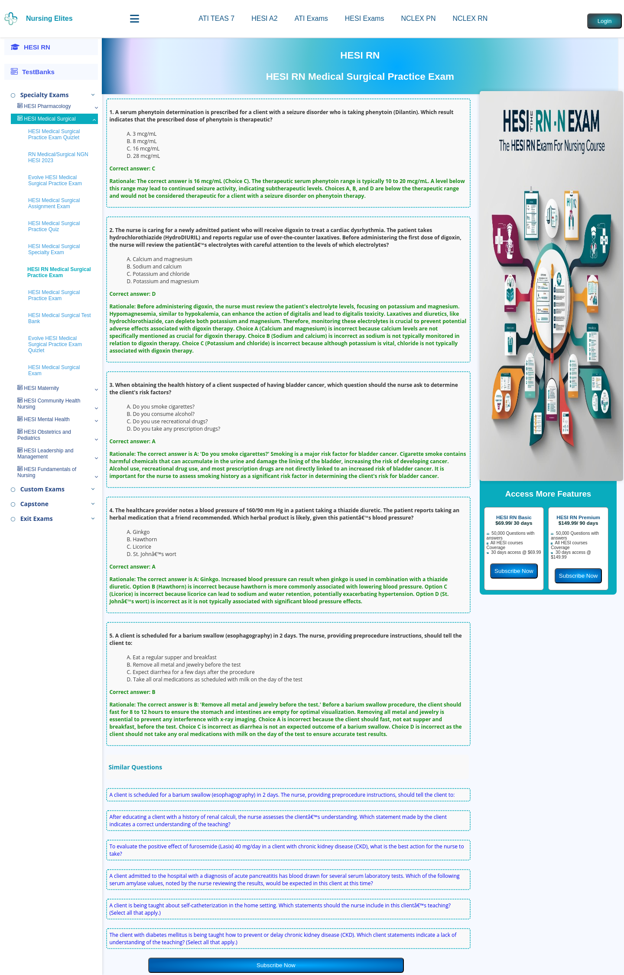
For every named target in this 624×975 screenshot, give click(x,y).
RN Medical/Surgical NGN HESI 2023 (58, 157)
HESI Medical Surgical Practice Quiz (54, 226)
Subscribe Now (276, 965)
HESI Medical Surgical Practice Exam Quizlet (54, 134)
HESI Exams (364, 18)
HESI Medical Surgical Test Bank (59, 318)
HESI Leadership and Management (45, 454)
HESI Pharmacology (44, 106)
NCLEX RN (470, 18)
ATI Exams (311, 18)
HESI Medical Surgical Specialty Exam (54, 249)
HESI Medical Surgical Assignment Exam (54, 203)
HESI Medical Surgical (46, 119)
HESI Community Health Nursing (48, 404)
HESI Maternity (38, 388)
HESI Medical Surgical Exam (54, 370)
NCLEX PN (418, 18)
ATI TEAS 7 (216, 18)
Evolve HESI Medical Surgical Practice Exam (55, 180)
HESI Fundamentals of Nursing (46, 472)
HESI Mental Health (43, 419)
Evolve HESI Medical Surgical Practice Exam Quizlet (55, 344)
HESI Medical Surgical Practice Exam (54, 295)
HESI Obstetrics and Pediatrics (44, 435)
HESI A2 (264, 18)
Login (605, 21)
